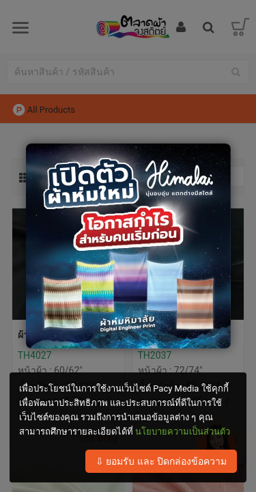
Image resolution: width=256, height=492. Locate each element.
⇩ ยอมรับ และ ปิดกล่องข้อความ (161, 461)
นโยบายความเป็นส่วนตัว (182, 431)
